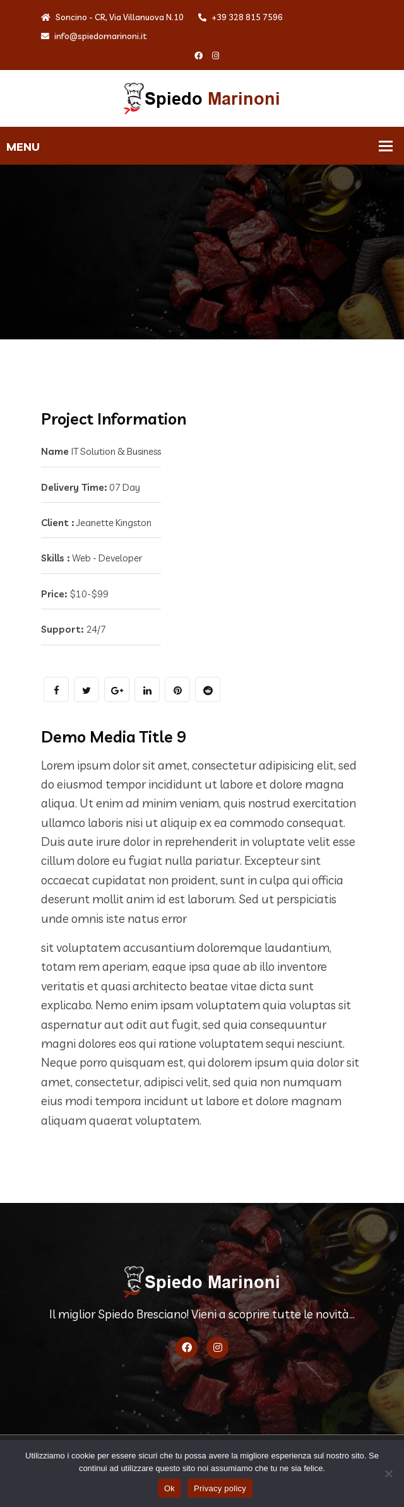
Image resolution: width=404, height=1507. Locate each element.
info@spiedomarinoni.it (94, 36)
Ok (169, 1488)
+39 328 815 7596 (240, 17)
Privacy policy (220, 1488)
